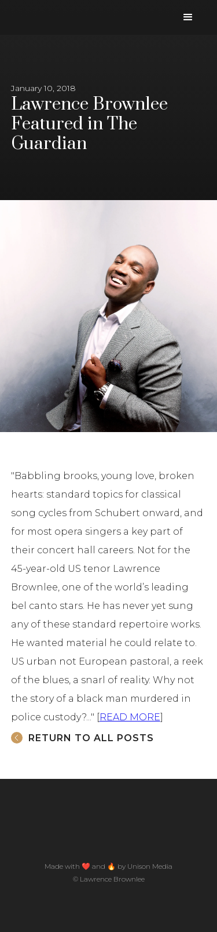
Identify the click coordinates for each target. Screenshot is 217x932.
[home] (14, 6)
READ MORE (130, 717)
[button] (188, 17)
